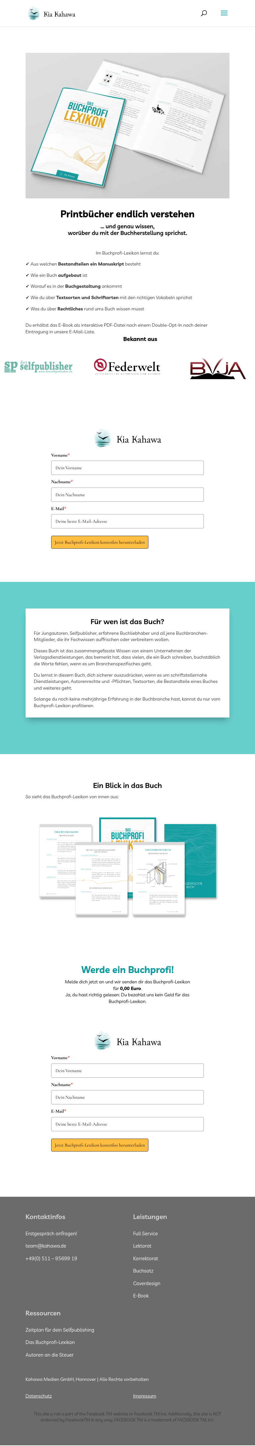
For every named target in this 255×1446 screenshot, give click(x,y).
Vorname (60, 455)
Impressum (144, 1396)
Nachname (62, 482)
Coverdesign (146, 1283)
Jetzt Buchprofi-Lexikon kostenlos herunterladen (100, 542)
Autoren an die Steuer (50, 1355)
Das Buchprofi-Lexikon (50, 1342)
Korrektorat (145, 1258)
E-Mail (58, 508)
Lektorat (142, 1246)
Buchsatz (143, 1271)
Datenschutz (39, 1396)
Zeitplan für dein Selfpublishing (60, 1330)
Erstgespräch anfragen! (51, 1233)
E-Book (141, 1295)
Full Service (145, 1233)
